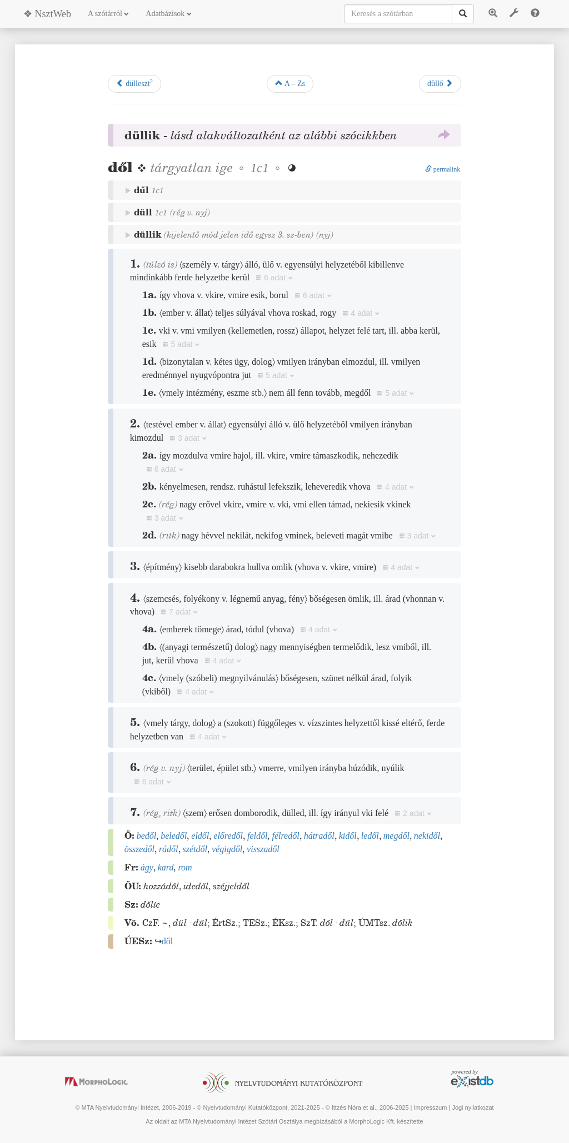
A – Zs (290, 83)
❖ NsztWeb (47, 13)
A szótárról (108, 13)
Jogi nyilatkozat (472, 1107)
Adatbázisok (168, 13)
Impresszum (430, 1107)
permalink (443, 169)
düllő (440, 83)
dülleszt (134, 83)
